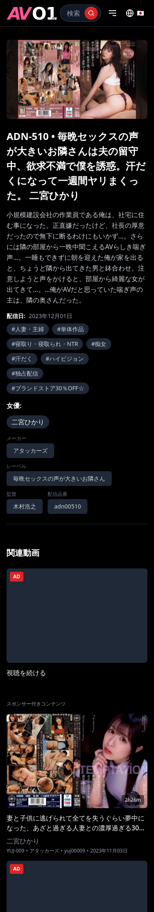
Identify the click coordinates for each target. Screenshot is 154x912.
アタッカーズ (30, 450)
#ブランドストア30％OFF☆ (47, 388)
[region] (77, 79)
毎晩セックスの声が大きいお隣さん (59, 478)
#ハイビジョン (65, 358)
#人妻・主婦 (27, 329)
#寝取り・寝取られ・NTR (44, 344)
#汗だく (21, 358)
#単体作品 (70, 329)
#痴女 (98, 344)
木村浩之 (24, 506)
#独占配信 (24, 373)
